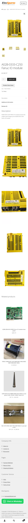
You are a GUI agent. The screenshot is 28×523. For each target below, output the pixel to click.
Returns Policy (7, 465)
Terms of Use (6, 485)
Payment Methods (8, 463)
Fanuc (5, 91)
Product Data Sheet (8, 85)
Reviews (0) (4, 106)
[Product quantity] (4, 79)
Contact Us (6, 449)
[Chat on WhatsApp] (14, 501)
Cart (22, 519)
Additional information (7, 102)
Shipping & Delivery (8, 468)
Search (14, 520)
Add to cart (12, 79)
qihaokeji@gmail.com (10, 496)
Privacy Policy (6, 482)
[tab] (14, 98)
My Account (4, 520)
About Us (5, 446)
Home (4, 9)
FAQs (4, 479)
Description (4, 98)
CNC (8, 9)
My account (6, 451)
